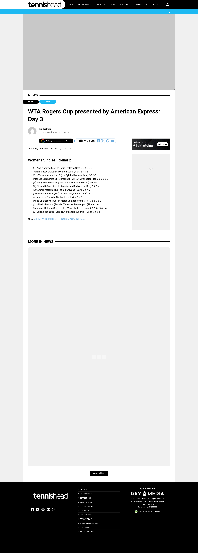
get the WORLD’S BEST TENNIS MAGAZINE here (59, 219)
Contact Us (85, 510)
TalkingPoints (84, 4)
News (71, 4)
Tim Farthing (45, 129)
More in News (40, 241)
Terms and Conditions (89, 523)
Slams (113, 4)
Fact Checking (86, 515)
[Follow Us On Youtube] (112, 141)
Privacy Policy (86, 519)
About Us (84, 489)
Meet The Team (86, 502)
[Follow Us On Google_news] (107, 141)
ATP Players (125, 4)
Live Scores (101, 4)
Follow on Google (88, 506)
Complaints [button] (85, 527)
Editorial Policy (87, 494)
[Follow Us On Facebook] (98, 141)
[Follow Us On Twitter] (103, 141)
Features (155, 4)
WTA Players (141, 4)
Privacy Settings (87, 531)
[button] (167, 4)
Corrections (85, 498)
